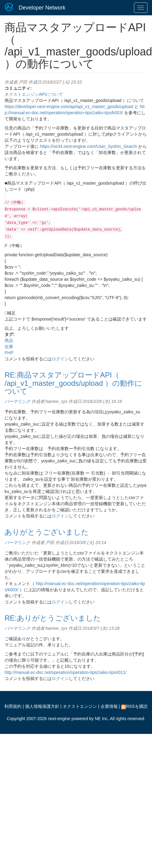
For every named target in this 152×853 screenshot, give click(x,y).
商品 (9, 340)
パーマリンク (17, 401)
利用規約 (12, 706)
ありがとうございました (47, 532)
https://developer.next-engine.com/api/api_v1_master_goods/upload (69, 106)
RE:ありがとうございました (53, 618)
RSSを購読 (134, 706)
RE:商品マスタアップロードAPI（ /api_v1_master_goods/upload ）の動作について (73, 383)
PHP (9, 352)
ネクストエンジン (80, 706)
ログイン (60, 358)
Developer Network (42, 8)
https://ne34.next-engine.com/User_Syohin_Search (88, 146)
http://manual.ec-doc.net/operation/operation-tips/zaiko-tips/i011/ (65, 672)
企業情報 (109, 706)
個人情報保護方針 (42, 706)
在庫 (9, 346)
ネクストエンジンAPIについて (34, 94)
